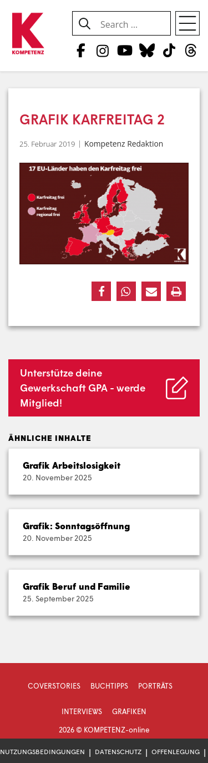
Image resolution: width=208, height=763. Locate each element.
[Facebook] (80, 50)
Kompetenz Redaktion (123, 143)
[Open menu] (187, 23)
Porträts (155, 685)
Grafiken (129, 711)
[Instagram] (102, 50)
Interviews (82, 711)
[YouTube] (124, 50)
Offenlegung (175, 751)
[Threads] (191, 50)
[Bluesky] (146, 50)
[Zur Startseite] (27, 34)
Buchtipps (109, 685)
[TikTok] (168, 50)
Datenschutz (118, 751)
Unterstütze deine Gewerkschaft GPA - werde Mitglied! (82, 388)
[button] (101, 291)
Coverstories (54, 685)
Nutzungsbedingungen (42, 751)
